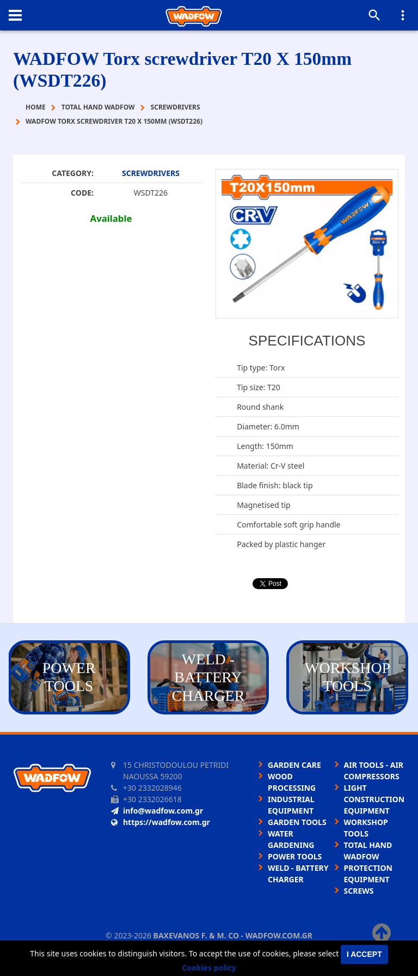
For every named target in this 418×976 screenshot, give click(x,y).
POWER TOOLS (295, 856)
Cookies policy (209, 967)
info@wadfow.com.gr (157, 810)
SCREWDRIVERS (151, 173)
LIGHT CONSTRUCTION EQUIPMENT (374, 799)
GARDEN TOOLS (297, 822)
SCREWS (359, 891)
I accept (364, 954)
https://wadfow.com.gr (160, 822)
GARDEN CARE (294, 765)
